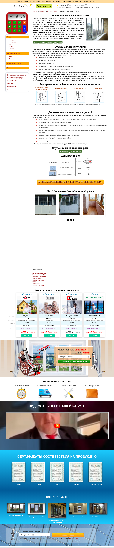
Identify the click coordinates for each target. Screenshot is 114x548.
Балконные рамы (52, 11)
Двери (9, 89)
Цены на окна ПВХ (14, 63)
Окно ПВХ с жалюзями (98, 510)
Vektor (11, 46)
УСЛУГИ (85, 1)
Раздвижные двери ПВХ (39, 276)
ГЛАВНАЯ (20, 1)
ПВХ (10, 57)
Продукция (42, 11)
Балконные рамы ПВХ (75, 151)
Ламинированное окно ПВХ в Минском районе (57, 513)
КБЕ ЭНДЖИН (36, 278)
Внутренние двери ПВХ (39, 273)
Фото (55, 42)
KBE (10, 44)
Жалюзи (10, 83)
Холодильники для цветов (16, 75)
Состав (35, 42)
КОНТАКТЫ (93, 1)
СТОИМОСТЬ (56, 1)
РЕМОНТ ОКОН (77, 1)
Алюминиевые (13, 59)
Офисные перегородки (15, 78)
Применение (42, 42)
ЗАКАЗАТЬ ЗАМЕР (46, 1)
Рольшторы (11, 86)
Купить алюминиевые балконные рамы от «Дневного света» (70, 182)
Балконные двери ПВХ (38, 275)
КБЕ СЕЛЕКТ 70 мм (38, 280)
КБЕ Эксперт (36, 282)
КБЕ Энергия (36, 283)
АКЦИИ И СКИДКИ (66, 1)
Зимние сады (12, 80)
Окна (9, 37)
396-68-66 (83, 5)
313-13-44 (65, 5)
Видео (60, 42)
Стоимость (49, 42)
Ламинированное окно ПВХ (36, 510)
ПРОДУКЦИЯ (36, 1)
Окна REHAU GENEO (38, 285)
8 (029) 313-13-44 (73, 538)
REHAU (11, 40)
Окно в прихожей (78, 510)
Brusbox (11, 48)
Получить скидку (44, 6)
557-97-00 (65, 7)
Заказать (27, 335)
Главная (34, 11)
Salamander (12, 42)
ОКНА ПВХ (27, 1)
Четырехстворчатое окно (16, 509)
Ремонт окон (11, 68)
